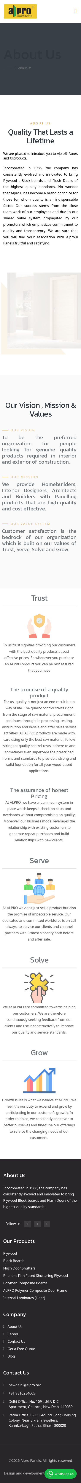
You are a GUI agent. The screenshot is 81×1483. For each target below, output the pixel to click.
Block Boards (13, 1260)
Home (7, 68)
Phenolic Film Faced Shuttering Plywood (35, 1275)
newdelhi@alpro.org (25, 1385)
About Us (15, 1326)
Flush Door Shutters (19, 1268)
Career (13, 1334)
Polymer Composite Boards (25, 1283)
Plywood (10, 1253)
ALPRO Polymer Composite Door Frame (35, 1290)
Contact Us (16, 1341)
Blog (11, 1356)
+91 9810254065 (22, 1393)
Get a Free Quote (21, 1348)
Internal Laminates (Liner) (24, 1297)
